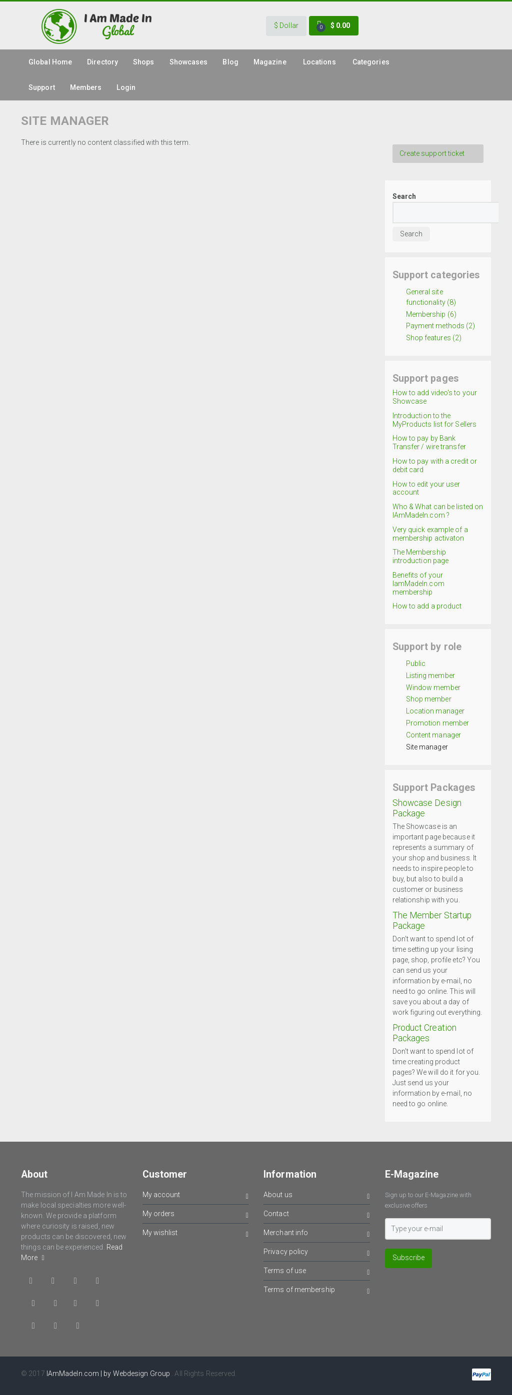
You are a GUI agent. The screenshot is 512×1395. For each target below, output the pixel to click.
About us (317, 1196)
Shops (143, 62)
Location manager (435, 711)
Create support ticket (432, 153)
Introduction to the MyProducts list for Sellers (434, 420)
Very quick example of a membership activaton (430, 534)
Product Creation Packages (424, 1033)
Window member (433, 688)
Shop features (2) (434, 338)
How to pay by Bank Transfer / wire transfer (429, 442)
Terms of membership (317, 1291)
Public (416, 664)
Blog (230, 62)
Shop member (429, 699)
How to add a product (427, 606)
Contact (317, 1215)
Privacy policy (317, 1253)
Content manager (434, 735)
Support (41, 87)
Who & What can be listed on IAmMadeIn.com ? (438, 511)
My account (195, 1196)
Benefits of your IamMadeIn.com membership (418, 583)
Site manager (427, 747)
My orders (195, 1215)
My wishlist (195, 1234)
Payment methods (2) (441, 326)
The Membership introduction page (420, 556)
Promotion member (438, 723)
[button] (286, 26)
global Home (50, 62)
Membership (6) (431, 314)
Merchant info (317, 1234)
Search (404, 196)
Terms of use (317, 1272)
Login (126, 87)
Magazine (270, 62)
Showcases (189, 62)
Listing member (430, 676)
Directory (102, 62)
